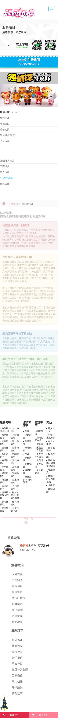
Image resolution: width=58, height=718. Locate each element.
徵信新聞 (17, 609)
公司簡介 (17, 580)
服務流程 (17, 592)
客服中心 (14, 715)
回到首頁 (17, 574)
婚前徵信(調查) (7, 135)
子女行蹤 (5, 141)
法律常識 (17, 615)
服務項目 (17, 586)
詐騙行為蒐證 (7, 160)
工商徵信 (5, 166)
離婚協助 (5, 123)
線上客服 (43, 715)
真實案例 (17, 604)
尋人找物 (5, 172)
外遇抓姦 (5, 117)
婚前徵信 (17, 657)
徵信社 (24, 545)
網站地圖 (17, 621)
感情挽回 (5, 129)
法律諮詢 (7, 177)
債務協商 (5, 183)
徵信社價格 (18, 598)
